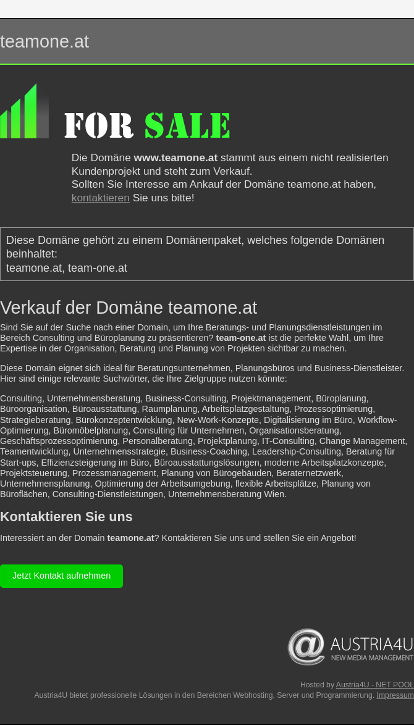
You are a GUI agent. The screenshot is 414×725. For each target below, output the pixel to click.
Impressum (395, 695)
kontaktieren (101, 197)
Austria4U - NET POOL (375, 685)
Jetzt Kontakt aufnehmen (61, 575)
